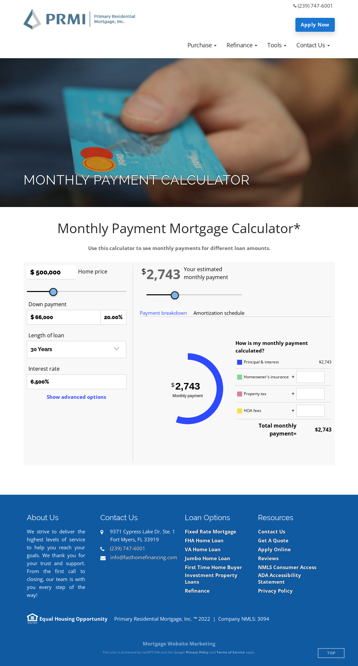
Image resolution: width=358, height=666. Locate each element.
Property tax (255, 393)
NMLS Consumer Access (287, 567)
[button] (202, 45)
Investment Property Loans (211, 578)
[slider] (53, 292)
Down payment (47, 304)
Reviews (268, 558)
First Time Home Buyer (213, 567)
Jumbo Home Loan (207, 558)
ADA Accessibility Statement (279, 578)
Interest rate (44, 368)
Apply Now (315, 24)
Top (331, 653)
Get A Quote (273, 540)
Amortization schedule (218, 313)
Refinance (197, 591)
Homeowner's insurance (266, 377)
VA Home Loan (203, 549)
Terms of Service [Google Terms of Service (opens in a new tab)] (231, 652)
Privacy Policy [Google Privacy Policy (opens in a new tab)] (197, 652)
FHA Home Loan (204, 540)
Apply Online (274, 549)
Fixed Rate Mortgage (210, 531)
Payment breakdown (163, 313)
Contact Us (271, 531)
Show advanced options (76, 397)
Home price (92, 271)
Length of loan (46, 335)
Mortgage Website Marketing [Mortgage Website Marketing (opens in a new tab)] (179, 643)
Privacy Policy (275, 591)
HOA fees (252, 410)
